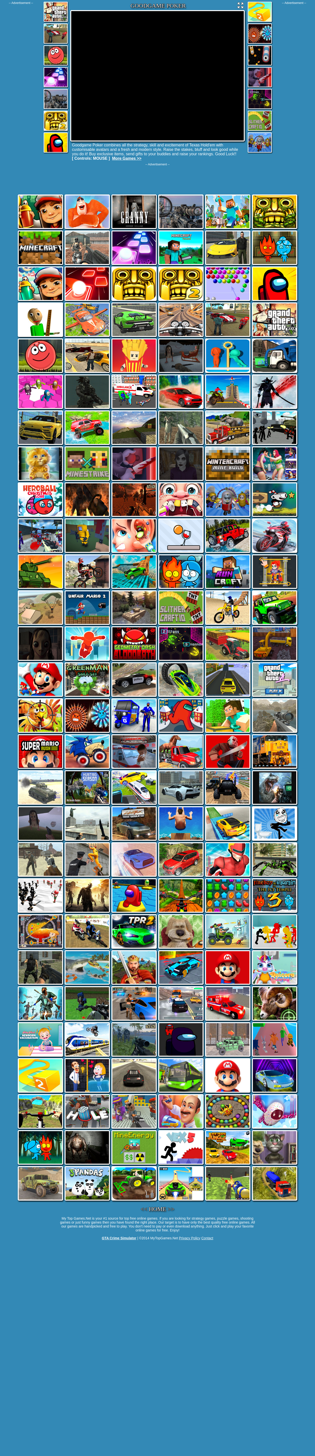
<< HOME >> (158, 1209)
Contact (207, 1238)
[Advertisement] (21, 79)
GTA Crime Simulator (119, 1238)
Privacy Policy (189, 1238)
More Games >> (126, 158)
